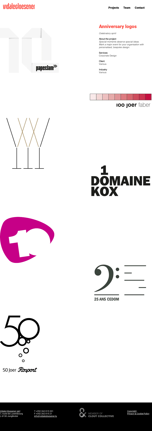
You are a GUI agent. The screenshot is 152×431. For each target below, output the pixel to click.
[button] (114, 7)
